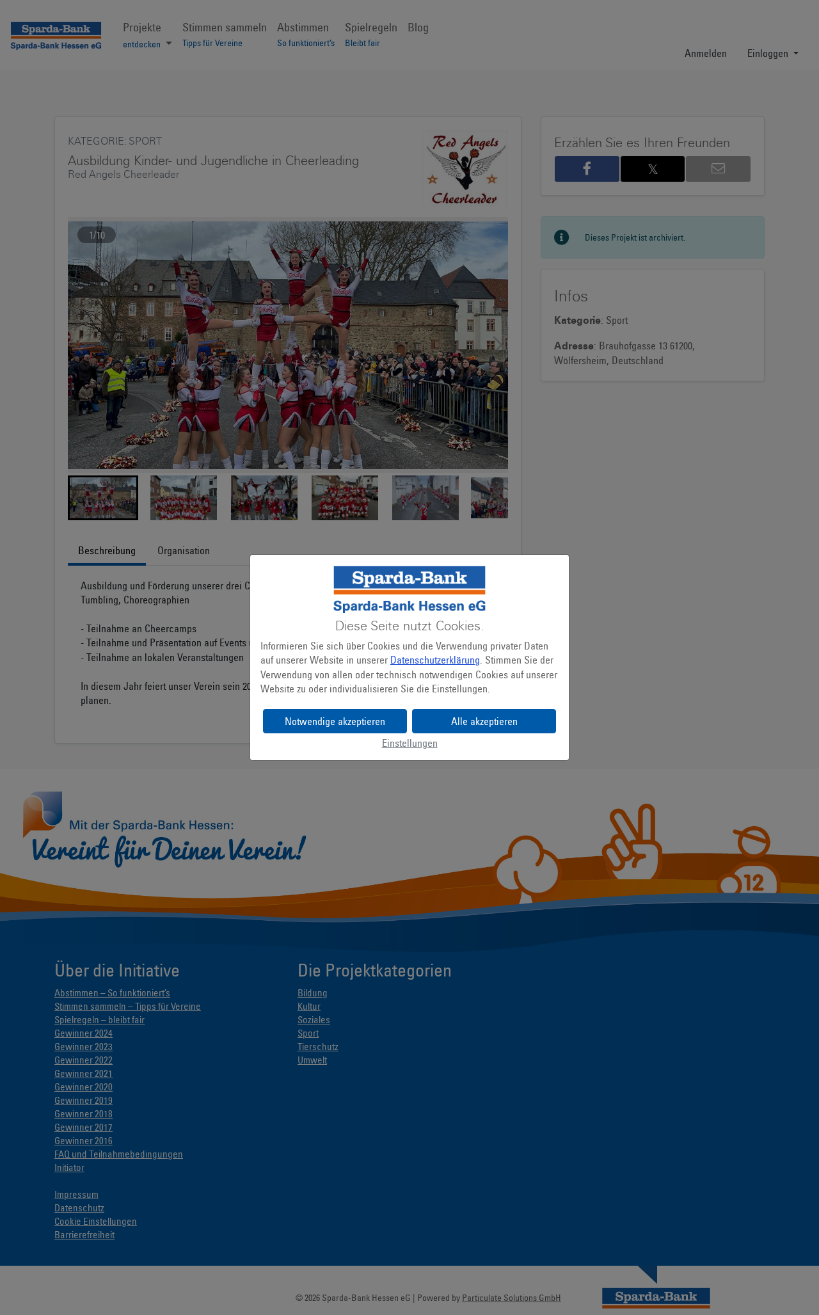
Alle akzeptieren (484, 721)
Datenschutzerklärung (435, 659)
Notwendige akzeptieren (335, 721)
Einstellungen (410, 743)
